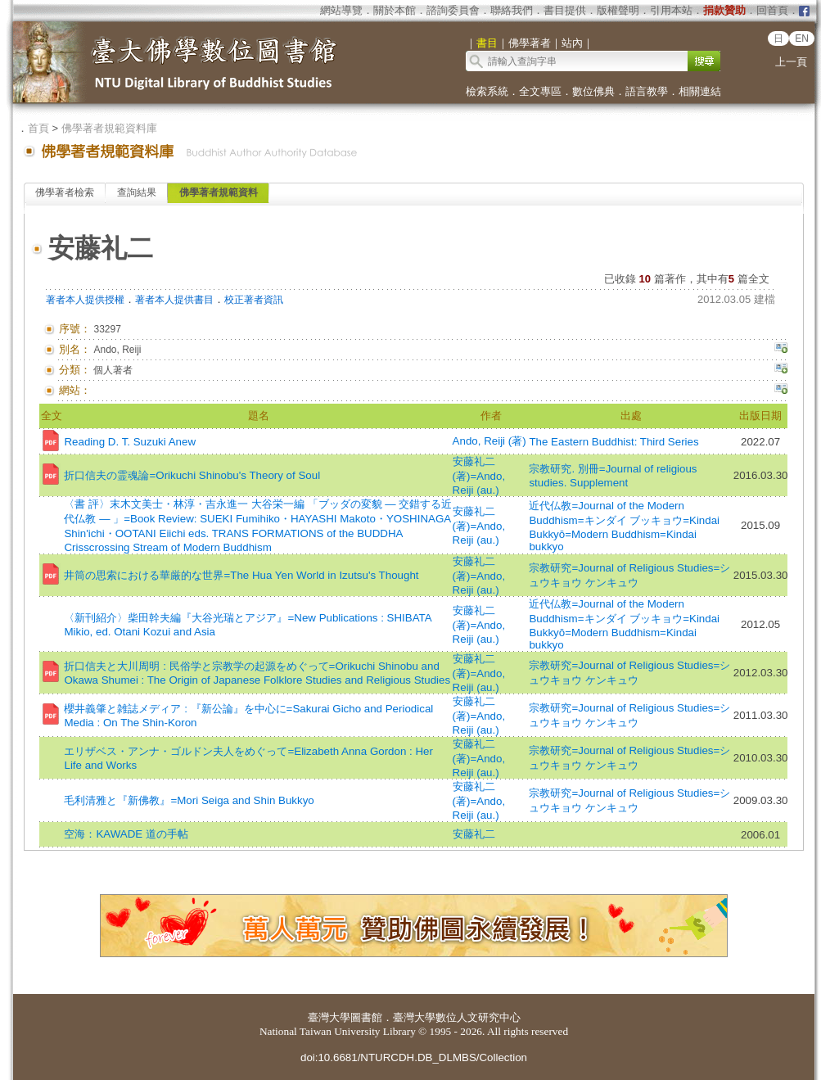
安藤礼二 (474, 834)
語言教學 (646, 91)
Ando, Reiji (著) (489, 441)
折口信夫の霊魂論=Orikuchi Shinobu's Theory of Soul (192, 475)
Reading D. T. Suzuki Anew (130, 442)
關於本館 (394, 10)
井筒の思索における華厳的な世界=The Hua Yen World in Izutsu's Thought (241, 575)
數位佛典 (593, 91)
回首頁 (772, 10)
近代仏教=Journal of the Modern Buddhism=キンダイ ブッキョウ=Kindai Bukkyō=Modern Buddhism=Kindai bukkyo (624, 526)
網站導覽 (341, 10)
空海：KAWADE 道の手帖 (125, 834)
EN (802, 38)
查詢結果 (136, 192)
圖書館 (366, 1017)
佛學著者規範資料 (218, 192)
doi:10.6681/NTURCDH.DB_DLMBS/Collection (413, 1057)
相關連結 (700, 91)
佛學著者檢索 (64, 192)
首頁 (38, 128)
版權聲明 (618, 10)
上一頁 (791, 62)
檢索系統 (487, 91)
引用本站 (671, 10)
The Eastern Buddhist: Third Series (613, 442)
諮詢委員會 (453, 10)
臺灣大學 (329, 1017)
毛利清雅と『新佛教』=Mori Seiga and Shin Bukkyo (189, 800)
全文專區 (540, 91)
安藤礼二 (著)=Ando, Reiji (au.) (479, 475)
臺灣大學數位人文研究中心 (457, 1017)
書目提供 (565, 10)
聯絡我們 (511, 10)
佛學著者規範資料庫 (109, 128)
